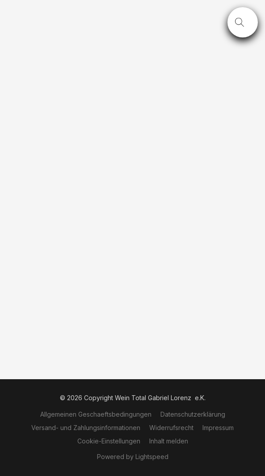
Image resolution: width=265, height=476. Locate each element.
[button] (242, 22)
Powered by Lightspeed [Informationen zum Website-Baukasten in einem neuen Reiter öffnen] (132, 456)
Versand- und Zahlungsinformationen (85, 427)
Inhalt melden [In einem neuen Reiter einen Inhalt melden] (168, 441)
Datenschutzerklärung (192, 414)
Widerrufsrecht (171, 427)
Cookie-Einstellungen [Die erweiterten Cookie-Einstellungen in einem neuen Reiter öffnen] (108, 441)
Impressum (218, 427)
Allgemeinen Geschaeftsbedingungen (95, 414)
